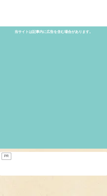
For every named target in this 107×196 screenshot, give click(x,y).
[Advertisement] (53, 91)
